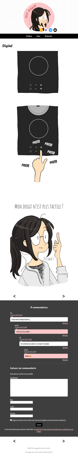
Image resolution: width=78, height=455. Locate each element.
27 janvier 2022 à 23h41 (25, 339)
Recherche (48, 36)
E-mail (12, 407)
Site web (12, 413)
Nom (11, 400)
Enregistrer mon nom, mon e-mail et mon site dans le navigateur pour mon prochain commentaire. (39, 420)
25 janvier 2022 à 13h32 (16, 315)
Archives (29, 36)
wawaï (37, 448)
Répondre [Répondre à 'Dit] (65, 323)
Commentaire (14, 378)
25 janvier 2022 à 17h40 (21, 327)
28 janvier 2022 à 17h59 (30, 352)
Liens (38, 36)
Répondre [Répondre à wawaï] (65, 335)
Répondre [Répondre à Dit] (65, 348)
